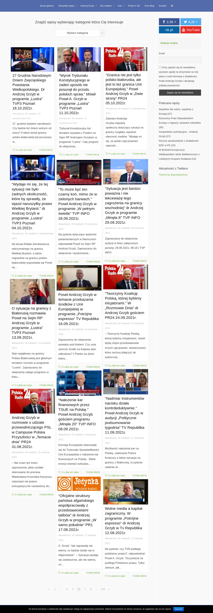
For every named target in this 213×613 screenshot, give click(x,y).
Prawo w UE (134, 6)
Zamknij (178, 609)
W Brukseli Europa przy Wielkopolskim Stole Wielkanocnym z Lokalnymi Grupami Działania (179, 154)
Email (162, 53)
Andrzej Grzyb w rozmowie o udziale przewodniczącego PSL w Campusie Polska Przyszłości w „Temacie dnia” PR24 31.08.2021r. (32, 436)
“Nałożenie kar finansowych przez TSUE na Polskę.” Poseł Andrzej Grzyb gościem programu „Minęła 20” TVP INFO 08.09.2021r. (77, 417)
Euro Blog (149, 6)
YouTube (191, 30)
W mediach (31, 114)
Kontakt (162, 6)
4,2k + (191, 22)
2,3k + (169, 22)
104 (103, 589)
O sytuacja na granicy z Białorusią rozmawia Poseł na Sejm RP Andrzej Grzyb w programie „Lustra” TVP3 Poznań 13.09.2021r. (32, 327)
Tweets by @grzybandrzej (173, 174)
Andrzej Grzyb (87, 6)
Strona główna (47, 6)
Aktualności (18, 114)
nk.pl (169, 30)
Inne (120, 6)
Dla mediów (106, 6)
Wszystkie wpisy (66, 6)
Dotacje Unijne (169, 43)
